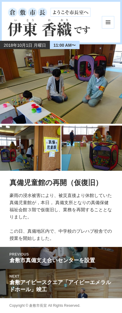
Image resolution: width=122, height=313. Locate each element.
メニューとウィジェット (108, 22)
